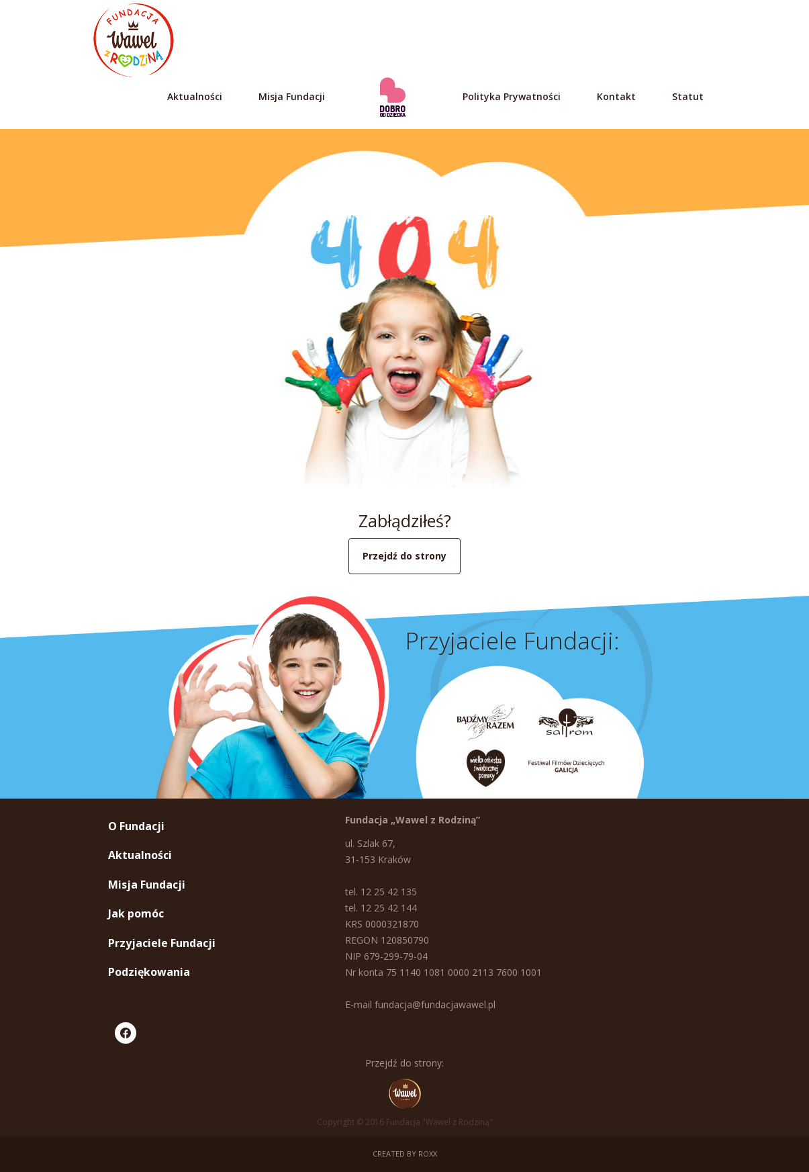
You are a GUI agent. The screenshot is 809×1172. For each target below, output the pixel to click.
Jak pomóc (136, 913)
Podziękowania (149, 971)
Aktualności (194, 96)
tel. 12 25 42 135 (381, 891)
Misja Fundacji (291, 96)
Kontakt (616, 96)
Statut (688, 96)
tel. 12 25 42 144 (381, 907)
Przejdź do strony (404, 555)
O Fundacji (136, 826)
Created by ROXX (405, 1153)
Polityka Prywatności (512, 96)
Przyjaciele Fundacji (162, 943)
